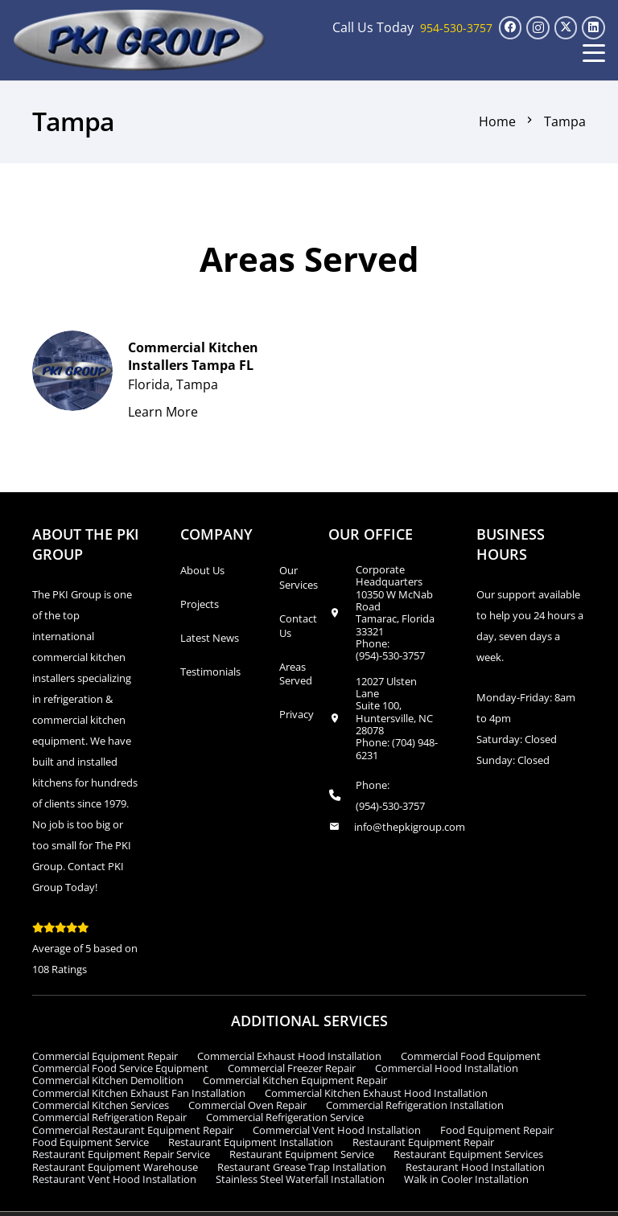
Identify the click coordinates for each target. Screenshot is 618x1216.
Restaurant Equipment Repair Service (121, 1154)
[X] (566, 27)
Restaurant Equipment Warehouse (115, 1167)
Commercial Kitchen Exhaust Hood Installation (376, 1093)
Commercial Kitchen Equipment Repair (295, 1080)
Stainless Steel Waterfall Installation (300, 1179)
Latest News (209, 638)
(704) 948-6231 (397, 748)
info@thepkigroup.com (409, 827)
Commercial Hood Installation (446, 1068)
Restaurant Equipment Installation (250, 1142)
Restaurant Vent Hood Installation (114, 1179)
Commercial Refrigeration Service (285, 1117)
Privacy (296, 714)
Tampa (197, 384)
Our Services (298, 577)
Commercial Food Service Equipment (120, 1068)
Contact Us (298, 625)
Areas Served (295, 673)
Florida (149, 384)
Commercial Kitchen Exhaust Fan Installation (138, 1093)
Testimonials (210, 671)
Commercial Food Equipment (471, 1056)
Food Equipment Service (90, 1142)
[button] (594, 53)
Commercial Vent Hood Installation (337, 1130)
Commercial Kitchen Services (100, 1105)
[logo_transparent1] (139, 40)
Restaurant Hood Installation (475, 1167)
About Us (202, 570)
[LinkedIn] (593, 27)
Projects (199, 604)
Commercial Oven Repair (247, 1105)
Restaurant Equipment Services (468, 1154)
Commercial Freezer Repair (292, 1068)
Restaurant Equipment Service (301, 1154)
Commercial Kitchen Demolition (107, 1080)
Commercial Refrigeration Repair (109, 1117)
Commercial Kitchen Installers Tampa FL (193, 355)
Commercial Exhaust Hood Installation (289, 1056)
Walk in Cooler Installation (466, 1179)
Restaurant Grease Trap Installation (301, 1167)
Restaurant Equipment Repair (423, 1142)
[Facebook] (510, 27)
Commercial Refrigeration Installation (415, 1105)
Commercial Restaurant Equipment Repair (132, 1130)
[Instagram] (538, 27)
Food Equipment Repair (497, 1130)
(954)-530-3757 (390, 655)
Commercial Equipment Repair (105, 1056)
